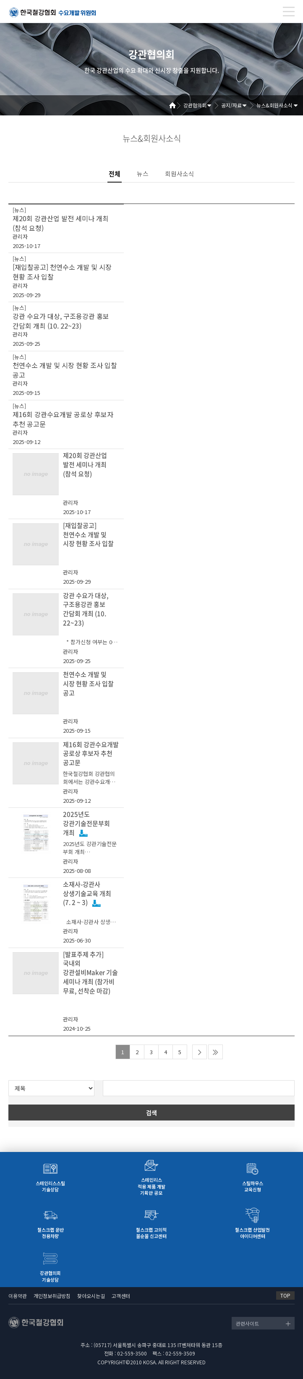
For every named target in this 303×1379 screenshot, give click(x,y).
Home (175, 105)
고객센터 (121, 1295)
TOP (285, 1295)
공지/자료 (231, 105)
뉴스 (143, 173)
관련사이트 (247, 1323)
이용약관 (17, 1295)
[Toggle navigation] (289, 11)
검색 (151, 1112)
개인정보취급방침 (52, 1295)
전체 (114, 173)
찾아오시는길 (91, 1295)
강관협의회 (194, 105)
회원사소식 (179, 173)
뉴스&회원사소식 (274, 105)
